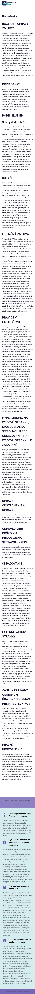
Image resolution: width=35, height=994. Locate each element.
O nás (7, 801)
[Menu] (32, 3)
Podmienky (17, 804)
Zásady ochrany (24, 801)
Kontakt (14, 801)
